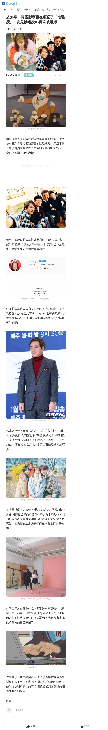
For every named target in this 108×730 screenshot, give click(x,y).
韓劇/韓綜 (28, 9)
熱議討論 (39, 9)
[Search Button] (67, 9)
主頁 (4, 9)
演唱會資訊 (58, 9)
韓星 (19, 9)
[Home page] (9, 4)
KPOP (12, 9)
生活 (48, 9)
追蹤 (29, 75)
